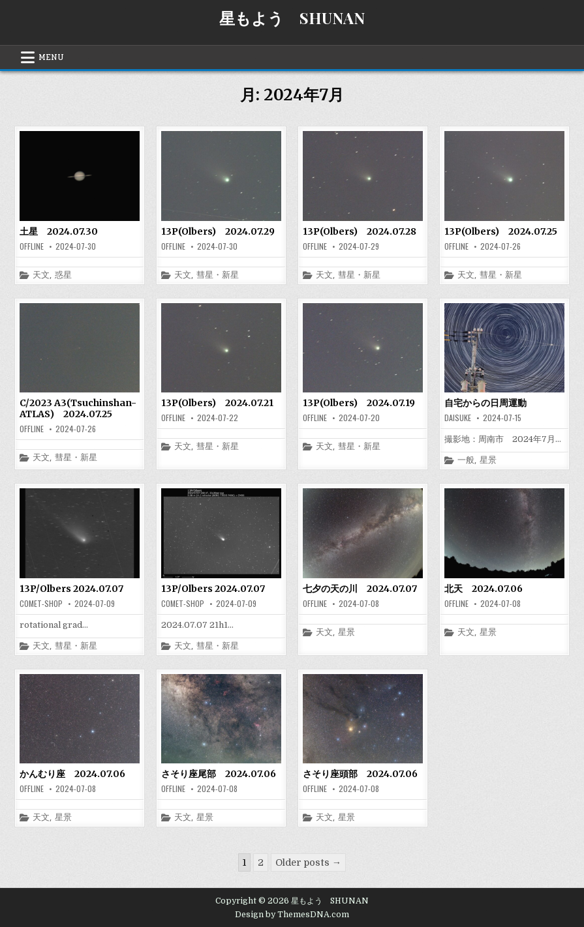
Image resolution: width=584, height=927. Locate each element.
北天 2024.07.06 (483, 589)
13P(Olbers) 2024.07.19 (359, 403)
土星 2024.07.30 (59, 231)
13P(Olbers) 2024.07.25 (500, 231)
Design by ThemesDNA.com (292, 914)
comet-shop (41, 604)
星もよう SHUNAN (292, 17)
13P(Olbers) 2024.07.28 (359, 231)
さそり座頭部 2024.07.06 (360, 774)
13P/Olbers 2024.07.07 (71, 589)
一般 (465, 460)
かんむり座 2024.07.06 (72, 774)
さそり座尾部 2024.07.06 (218, 774)
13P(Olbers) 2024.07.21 (217, 403)
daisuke (457, 418)
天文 (41, 275)
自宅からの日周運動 (485, 403)
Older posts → (308, 862)
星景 (488, 460)
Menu (51, 57)
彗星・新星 (217, 275)
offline (32, 246)
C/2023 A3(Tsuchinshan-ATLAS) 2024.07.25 (78, 408)
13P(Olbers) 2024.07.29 (218, 231)
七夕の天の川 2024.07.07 (360, 589)
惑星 (63, 275)
